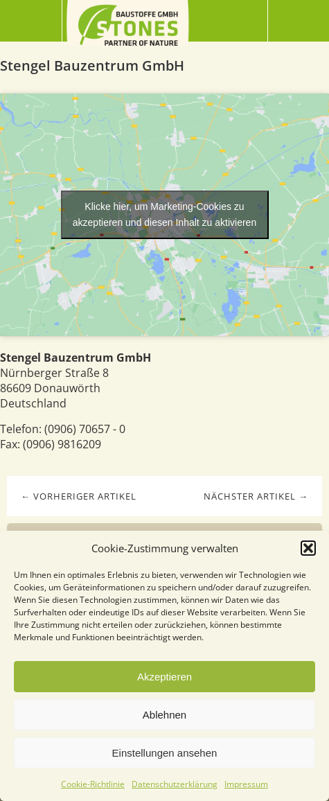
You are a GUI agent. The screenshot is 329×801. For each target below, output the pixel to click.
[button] (308, 548)
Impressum (246, 784)
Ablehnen (164, 715)
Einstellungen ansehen (164, 753)
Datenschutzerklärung (174, 784)
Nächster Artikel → (256, 496)
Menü (31, 21)
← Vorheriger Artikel (78, 496)
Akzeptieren (164, 677)
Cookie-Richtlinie (93, 784)
